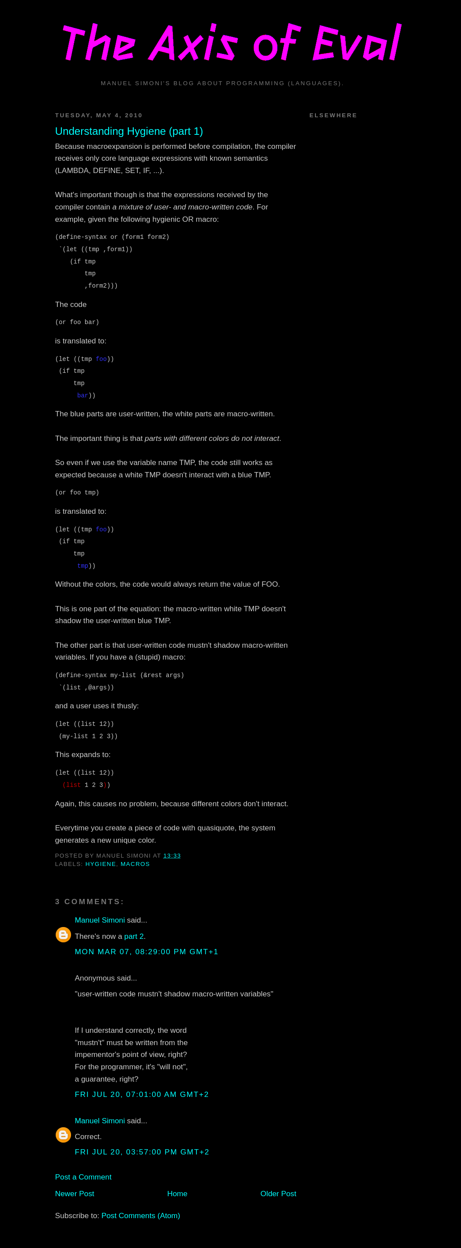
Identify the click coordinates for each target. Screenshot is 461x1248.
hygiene (101, 864)
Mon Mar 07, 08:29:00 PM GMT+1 (147, 951)
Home (177, 1193)
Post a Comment (83, 1176)
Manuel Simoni (100, 920)
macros (135, 864)
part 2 (133, 936)
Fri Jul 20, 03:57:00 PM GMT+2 (142, 1151)
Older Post (279, 1193)
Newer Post (74, 1193)
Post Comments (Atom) (140, 1215)
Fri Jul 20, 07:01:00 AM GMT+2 (142, 1094)
